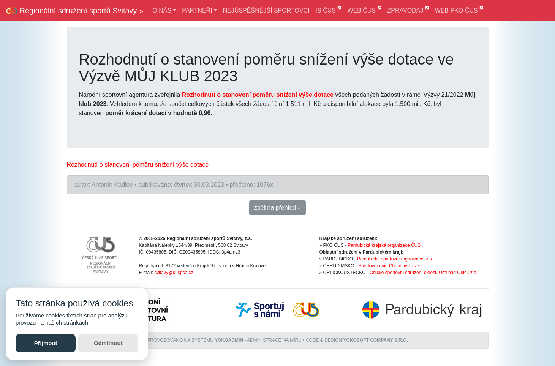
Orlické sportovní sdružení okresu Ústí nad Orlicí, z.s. (423, 272)
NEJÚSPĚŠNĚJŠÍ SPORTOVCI (266, 10)
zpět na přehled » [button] (277, 207)
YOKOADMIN (229, 340)
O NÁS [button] (161, 10)
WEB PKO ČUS (459, 10)
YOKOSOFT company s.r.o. (375, 340)
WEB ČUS (364, 10)
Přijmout (45, 343)
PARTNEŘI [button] (197, 10)
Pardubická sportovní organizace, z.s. (395, 259)
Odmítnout (108, 343)
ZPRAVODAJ (408, 10)
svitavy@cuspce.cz (173, 272)
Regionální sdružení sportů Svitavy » (74, 10)
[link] (138, 164)
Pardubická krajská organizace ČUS (384, 245)
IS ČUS (329, 10)
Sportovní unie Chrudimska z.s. (390, 265)
